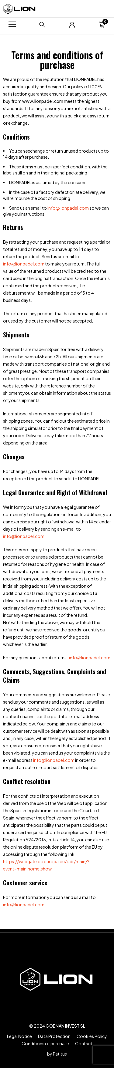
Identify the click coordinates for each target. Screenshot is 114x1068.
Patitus (60, 1053)
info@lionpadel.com (68, 208)
